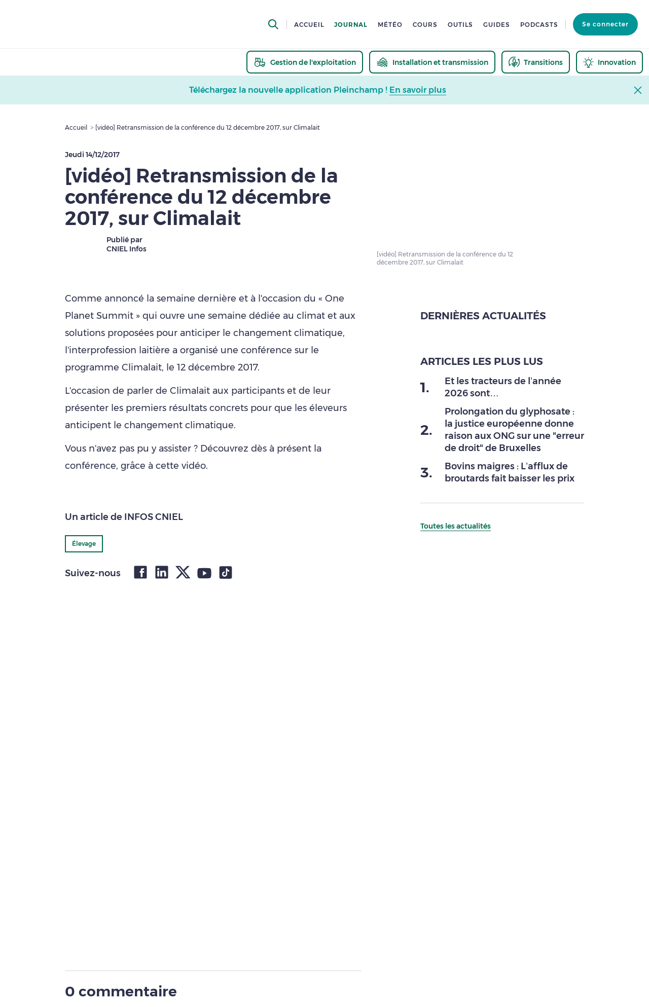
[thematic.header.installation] (432, 62)
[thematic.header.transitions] (535, 62)
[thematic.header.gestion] (304, 62)
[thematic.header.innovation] (609, 62)
